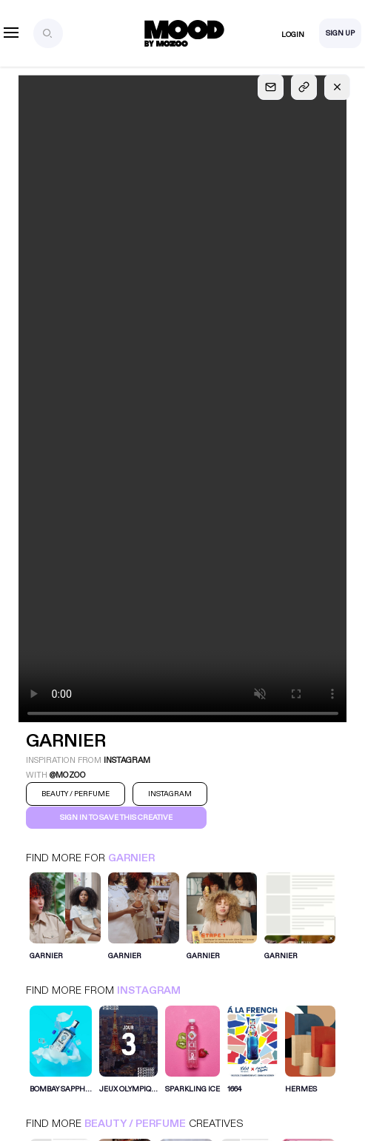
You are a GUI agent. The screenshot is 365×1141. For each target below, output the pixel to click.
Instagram (149, 990)
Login (292, 35)
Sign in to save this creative (116, 817)
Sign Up (340, 33)
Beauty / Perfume (135, 1124)
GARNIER (131, 858)
